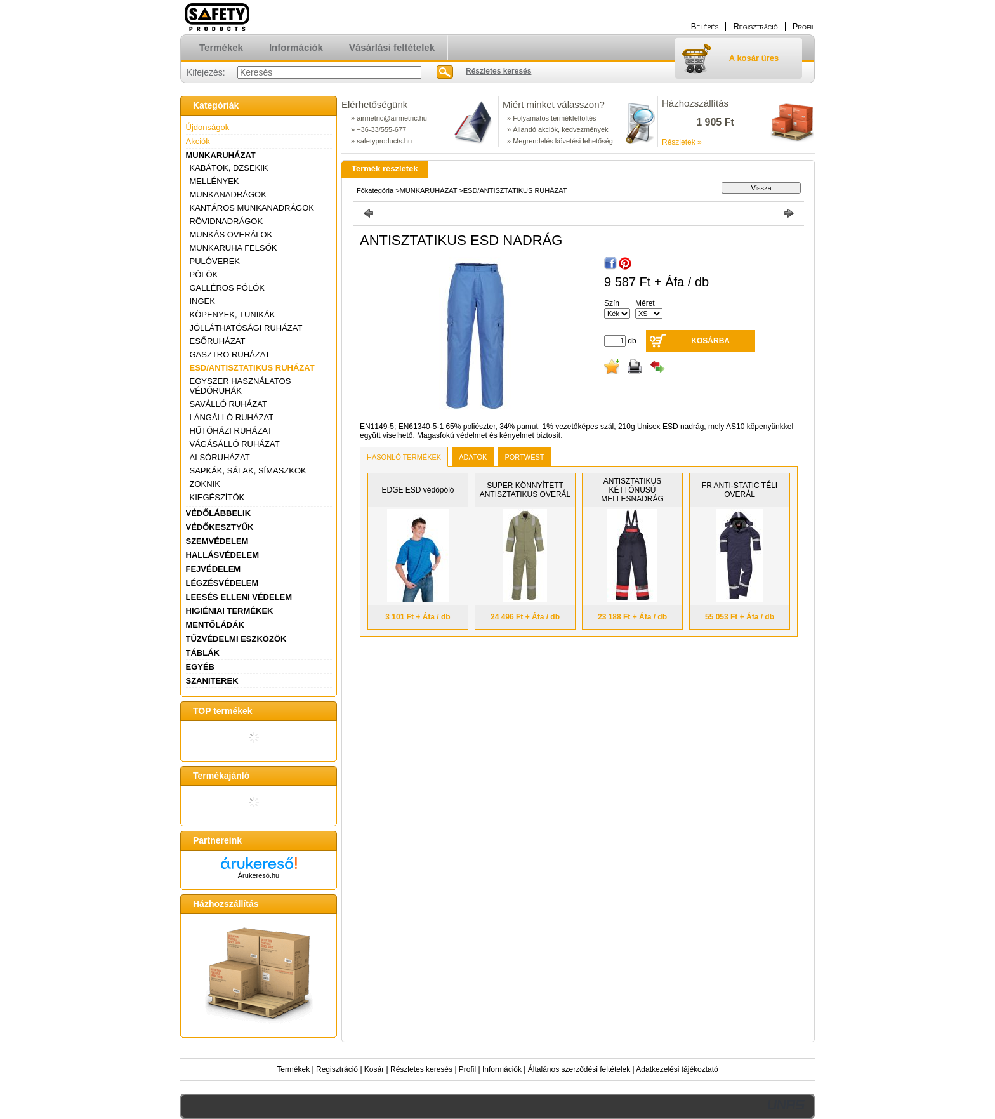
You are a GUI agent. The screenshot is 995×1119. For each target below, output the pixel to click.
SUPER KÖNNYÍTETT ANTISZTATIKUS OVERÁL (525, 490)
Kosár (374, 1069)
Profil (467, 1069)
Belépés (705, 26)
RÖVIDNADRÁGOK (226, 221)
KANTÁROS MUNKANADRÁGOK (252, 208)
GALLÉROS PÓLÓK (227, 288)
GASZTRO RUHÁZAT (230, 354)
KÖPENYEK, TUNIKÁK (232, 314)
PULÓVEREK (215, 261)
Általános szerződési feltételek (579, 1069)
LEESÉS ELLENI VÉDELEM (239, 597)
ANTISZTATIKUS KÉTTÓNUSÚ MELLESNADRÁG (632, 490)
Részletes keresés (421, 1069)
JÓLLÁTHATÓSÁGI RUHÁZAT (246, 328)
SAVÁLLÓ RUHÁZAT (228, 404)
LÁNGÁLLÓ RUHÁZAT (232, 417)
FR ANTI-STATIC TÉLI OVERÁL (739, 490)
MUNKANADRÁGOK (228, 194)
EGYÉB (200, 667)
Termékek (293, 1069)
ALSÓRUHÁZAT (220, 457)
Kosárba (710, 340)
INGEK (202, 301)
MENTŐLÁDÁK (215, 625)
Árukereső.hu (258, 875)
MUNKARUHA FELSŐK (233, 248)
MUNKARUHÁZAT (221, 155)
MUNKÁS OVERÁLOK (231, 234)
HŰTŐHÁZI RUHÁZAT (231, 430)
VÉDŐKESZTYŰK (220, 527)
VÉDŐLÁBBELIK (218, 513)
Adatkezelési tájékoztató (677, 1069)
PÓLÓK (204, 274)
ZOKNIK (205, 484)
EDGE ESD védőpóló (417, 490)
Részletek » (682, 142)
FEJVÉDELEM (213, 569)
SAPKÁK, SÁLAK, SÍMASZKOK (248, 470)
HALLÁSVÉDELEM (223, 555)
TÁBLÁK (203, 653)
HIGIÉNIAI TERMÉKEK (229, 611)
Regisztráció (337, 1069)
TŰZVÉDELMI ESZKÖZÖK (236, 639)
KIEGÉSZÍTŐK (217, 497)
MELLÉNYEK (214, 181)
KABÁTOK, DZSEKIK (229, 168)
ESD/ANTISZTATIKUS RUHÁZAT (252, 368)
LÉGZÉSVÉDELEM (222, 583)
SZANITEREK (212, 680)
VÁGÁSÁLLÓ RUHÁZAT (235, 444)
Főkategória (375, 190)
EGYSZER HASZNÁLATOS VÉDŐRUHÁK (240, 385)
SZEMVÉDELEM (217, 541)
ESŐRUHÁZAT (218, 341)
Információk (502, 1069)
